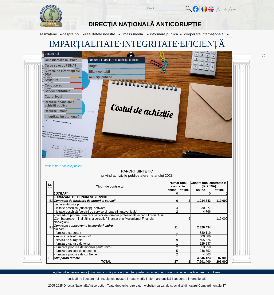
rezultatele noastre (100, 34)
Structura (51, 80)
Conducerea (53, 85)
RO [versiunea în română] (205, 9)
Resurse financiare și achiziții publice (60, 103)
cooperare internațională (204, 34)
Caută (189, 10)
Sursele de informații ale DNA (62, 72)
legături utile (61, 272)
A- (219, 9)
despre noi (71, 34)
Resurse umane (56, 111)
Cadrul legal (53, 96)
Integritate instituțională (62, 116)
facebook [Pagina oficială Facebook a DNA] (196, 9)
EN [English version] (211, 9)
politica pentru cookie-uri (204, 272)
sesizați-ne (48, 34)
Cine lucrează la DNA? (61, 60)
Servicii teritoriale (57, 91)
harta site (165, 272)
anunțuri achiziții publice (106, 272)
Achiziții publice (100, 77)
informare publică (164, 34)
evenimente (79, 272)
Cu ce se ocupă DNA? (60, 65)
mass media (133, 34)
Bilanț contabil (99, 71)
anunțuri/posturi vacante (140, 272)
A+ (231, 9)
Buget (93, 66)
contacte (180, 272)
